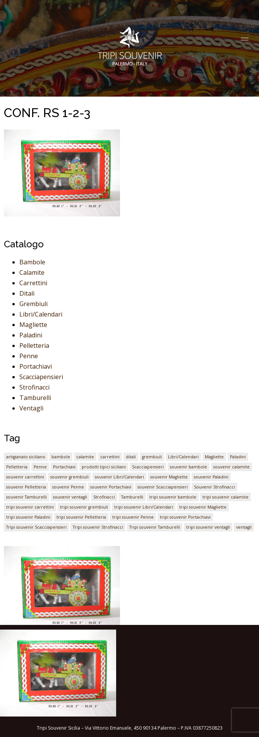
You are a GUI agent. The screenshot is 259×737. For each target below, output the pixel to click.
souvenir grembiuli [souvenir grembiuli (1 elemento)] (69, 477)
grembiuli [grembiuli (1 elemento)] (152, 457)
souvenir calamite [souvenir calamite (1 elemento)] (231, 467)
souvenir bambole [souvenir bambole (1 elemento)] (188, 467)
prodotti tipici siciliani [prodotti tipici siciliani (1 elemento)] (104, 467)
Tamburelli (35, 397)
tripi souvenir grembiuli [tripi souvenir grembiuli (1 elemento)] (84, 507)
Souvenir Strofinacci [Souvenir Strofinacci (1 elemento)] (214, 487)
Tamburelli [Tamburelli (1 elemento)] (132, 497)
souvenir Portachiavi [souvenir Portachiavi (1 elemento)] (110, 487)
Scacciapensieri (41, 377)
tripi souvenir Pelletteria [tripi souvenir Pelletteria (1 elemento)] (81, 517)
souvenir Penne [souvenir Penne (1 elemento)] (68, 487)
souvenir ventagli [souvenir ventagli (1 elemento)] (70, 497)
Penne (28, 356)
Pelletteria (34, 345)
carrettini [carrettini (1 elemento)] (110, 457)
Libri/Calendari (40, 314)
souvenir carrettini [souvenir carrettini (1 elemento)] (25, 477)
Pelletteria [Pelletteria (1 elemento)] (16, 467)
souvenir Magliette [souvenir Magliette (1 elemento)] (169, 477)
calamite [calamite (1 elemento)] (85, 457)
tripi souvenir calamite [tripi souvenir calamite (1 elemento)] (225, 497)
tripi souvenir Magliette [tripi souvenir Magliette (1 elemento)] (202, 507)
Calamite (32, 272)
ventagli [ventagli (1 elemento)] (244, 527)
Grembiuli (33, 304)
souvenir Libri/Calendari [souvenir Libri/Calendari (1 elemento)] (119, 477)
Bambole (32, 262)
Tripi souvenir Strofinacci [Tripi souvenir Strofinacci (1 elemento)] (98, 527)
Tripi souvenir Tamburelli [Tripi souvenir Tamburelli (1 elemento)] (154, 527)
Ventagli (31, 408)
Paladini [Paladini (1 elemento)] (238, 457)
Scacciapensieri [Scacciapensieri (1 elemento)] (148, 467)
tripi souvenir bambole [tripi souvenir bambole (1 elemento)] (172, 497)
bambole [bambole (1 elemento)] (60, 457)
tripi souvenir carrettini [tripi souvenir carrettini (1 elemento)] (30, 507)
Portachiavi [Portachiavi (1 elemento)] (64, 467)
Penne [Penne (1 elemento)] (40, 467)
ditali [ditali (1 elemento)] (131, 457)
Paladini (30, 335)
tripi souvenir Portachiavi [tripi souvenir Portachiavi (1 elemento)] (185, 517)
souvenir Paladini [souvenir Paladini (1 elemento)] (211, 477)
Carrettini (33, 283)
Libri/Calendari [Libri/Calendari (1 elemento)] (183, 457)
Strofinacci (34, 387)
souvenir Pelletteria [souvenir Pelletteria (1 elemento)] (26, 487)
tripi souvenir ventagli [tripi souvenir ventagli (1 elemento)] (208, 527)
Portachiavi (35, 366)
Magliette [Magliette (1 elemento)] (214, 457)
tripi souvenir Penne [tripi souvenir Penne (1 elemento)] (133, 517)
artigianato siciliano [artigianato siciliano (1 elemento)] (25, 457)
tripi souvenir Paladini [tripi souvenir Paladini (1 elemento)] (28, 517)
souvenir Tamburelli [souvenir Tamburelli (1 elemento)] (26, 497)
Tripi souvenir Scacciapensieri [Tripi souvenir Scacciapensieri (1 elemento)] (36, 527)
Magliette (33, 324)
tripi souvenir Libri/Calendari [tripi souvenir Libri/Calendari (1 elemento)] (143, 507)
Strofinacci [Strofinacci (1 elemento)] (104, 497)
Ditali (26, 293)
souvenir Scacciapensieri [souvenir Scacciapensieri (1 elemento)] (162, 487)
